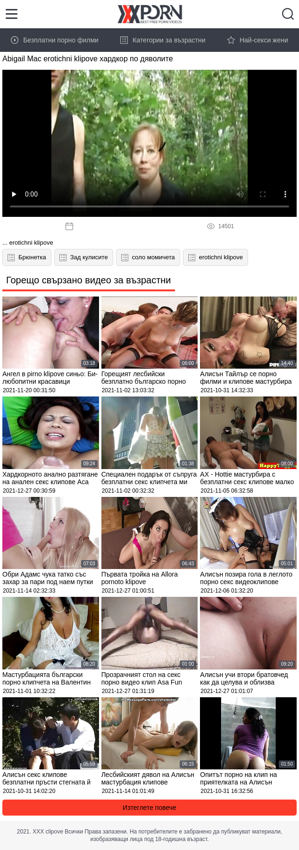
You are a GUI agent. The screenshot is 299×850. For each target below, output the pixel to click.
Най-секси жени (257, 40)
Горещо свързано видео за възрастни (88, 280)
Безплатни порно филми (55, 40)
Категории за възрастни (162, 40)
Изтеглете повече (149, 807)
